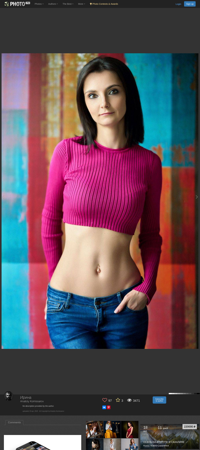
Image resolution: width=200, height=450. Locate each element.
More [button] (81, 4)
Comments (14, 422)
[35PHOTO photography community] (17, 4)
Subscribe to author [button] (159, 400)
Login (178, 4)
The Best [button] (67, 4)
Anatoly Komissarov (32, 401)
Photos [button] (39, 4)
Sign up (190, 4)
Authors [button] (53, 4)
